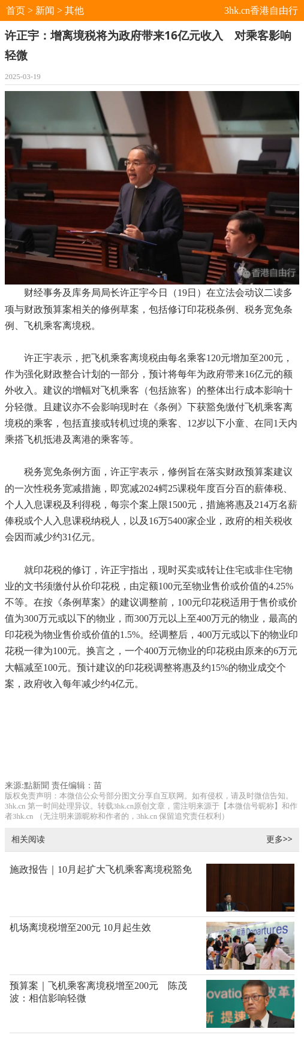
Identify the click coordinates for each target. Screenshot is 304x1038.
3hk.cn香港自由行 (261, 10)
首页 (15, 10)
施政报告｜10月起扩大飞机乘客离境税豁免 (101, 869)
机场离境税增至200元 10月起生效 (80, 927)
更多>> (279, 839)
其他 (74, 10)
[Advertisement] (152, 741)
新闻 (45, 10)
